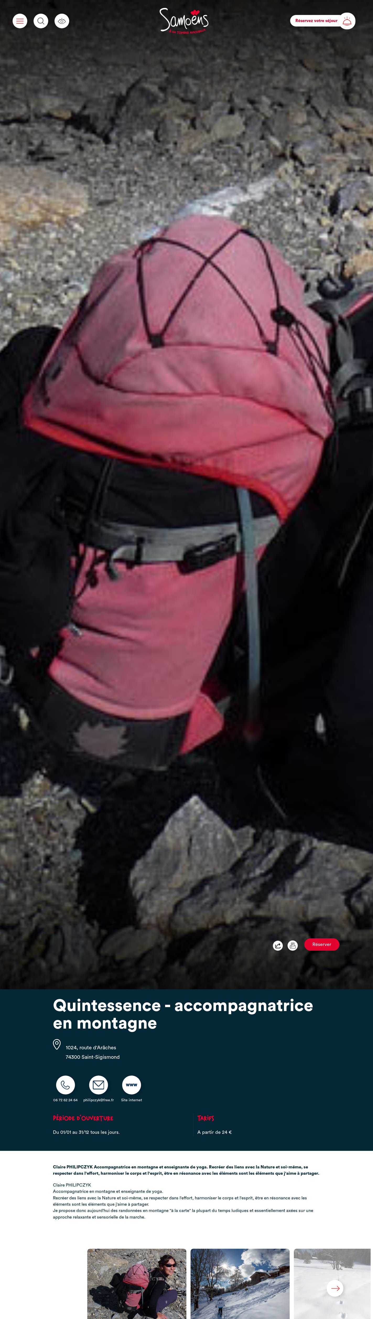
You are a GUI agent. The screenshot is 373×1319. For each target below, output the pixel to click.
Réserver (321, 944)
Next (335, 1288)
